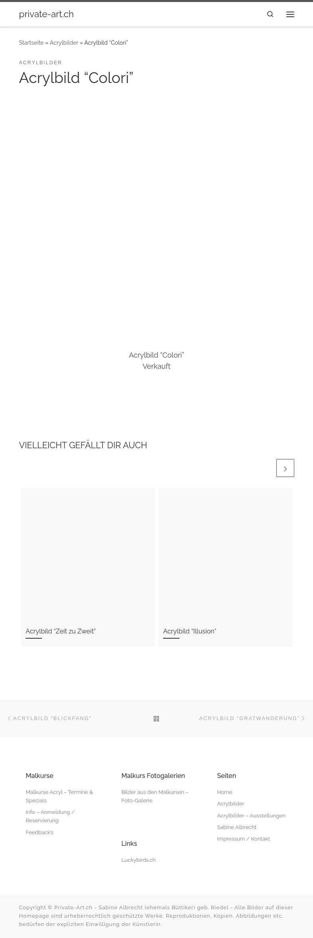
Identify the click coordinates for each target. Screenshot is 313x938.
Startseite (31, 43)
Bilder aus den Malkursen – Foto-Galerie (155, 796)
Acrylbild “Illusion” (189, 631)
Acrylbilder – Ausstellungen (251, 815)
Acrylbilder (64, 43)
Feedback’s (39, 832)
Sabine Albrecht (236, 827)
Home (224, 792)
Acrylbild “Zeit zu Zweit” (61, 631)
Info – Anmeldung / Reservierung (50, 816)
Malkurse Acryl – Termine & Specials (59, 796)
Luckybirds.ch (138, 860)
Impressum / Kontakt (243, 838)
